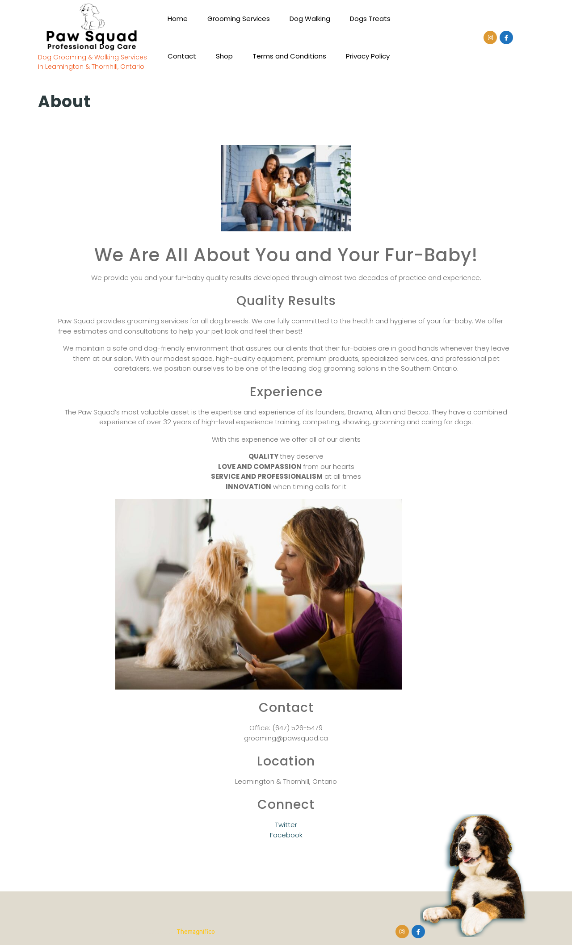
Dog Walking (310, 18)
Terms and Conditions (289, 56)
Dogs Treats (370, 18)
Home (178, 18)
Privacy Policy (368, 56)
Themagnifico (195, 931)
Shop (224, 56)
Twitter (286, 824)
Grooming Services (238, 18)
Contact (182, 56)
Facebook (286, 835)
